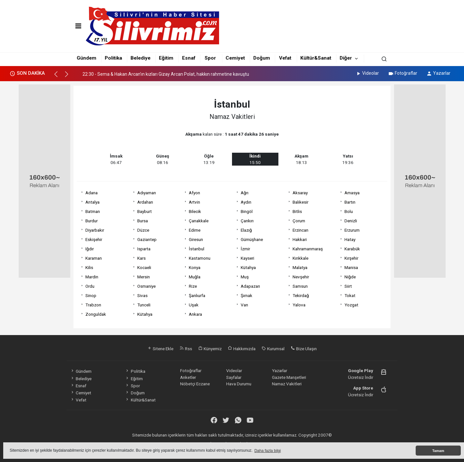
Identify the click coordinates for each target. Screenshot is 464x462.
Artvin (194, 202)
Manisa (351, 267)
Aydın (246, 202)
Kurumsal (273, 348)
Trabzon (93, 304)
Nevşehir (301, 276)
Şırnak (246, 295)
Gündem (86, 58)
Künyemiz (210, 348)
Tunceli (143, 304)
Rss (185, 348)
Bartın (349, 202)
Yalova (299, 304)
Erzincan (300, 230)
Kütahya (248, 267)
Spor (210, 58)
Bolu (348, 211)
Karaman (93, 258)
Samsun (300, 286)
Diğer (346, 58)
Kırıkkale (300, 258)
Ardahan (145, 202)
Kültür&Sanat (315, 58)
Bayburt (144, 211)
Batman (92, 211)
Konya (194, 267)
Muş (245, 276)
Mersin (143, 276)
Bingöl (247, 211)
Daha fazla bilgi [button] (267, 450)
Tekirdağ (301, 295)
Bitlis (297, 211)
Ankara (195, 314)
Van (244, 304)
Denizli (350, 220)
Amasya (352, 192)
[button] (58, 77)
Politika (113, 58)
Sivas (142, 295)
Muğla (194, 276)
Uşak (193, 304)
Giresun (196, 239)
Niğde (350, 276)
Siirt (348, 286)
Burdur (91, 220)
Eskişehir (93, 239)
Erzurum (352, 230)
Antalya (92, 202)
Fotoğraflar (402, 73)
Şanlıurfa (197, 295)
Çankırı (247, 220)
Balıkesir (300, 202)
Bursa (142, 220)
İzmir (245, 248)
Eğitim (166, 58)
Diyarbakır (94, 230)
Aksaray (300, 192)
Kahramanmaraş (308, 248)
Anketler (188, 377)
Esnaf (188, 58)
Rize (193, 286)
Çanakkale (198, 220)
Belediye (140, 58)
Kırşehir (351, 258)
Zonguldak (95, 314)
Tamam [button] (438, 451)
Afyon (194, 192)
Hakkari (300, 239)
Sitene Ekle (160, 348)
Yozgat (351, 304)
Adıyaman (146, 192)
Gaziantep (147, 239)
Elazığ (246, 230)
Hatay (349, 239)
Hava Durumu (238, 383)
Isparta (143, 248)
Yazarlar (438, 73)
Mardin (91, 276)
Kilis (89, 267)
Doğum (261, 58)
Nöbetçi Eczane (195, 383)
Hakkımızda (242, 348)
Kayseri (247, 258)
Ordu (89, 286)
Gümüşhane (252, 239)
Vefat (285, 58)
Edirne (194, 230)
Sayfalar (233, 377)
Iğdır (89, 248)
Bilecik (195, 211)
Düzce (143, 230)
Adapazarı (250, 286)
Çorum (299, 220)
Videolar (367, 73)
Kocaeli (144, 267)
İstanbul (196, 248)
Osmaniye (146, 286)
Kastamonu (199, 258)
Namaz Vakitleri (287, 383)
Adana (91, 192)
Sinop (90, 295)
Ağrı (244, 192)
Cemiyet (235, 58)
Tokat (349, 295)
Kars (141, 258)
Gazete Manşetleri (289, 377)
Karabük (352, 248)
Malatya (300, 267)
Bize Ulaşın (304, 348)
